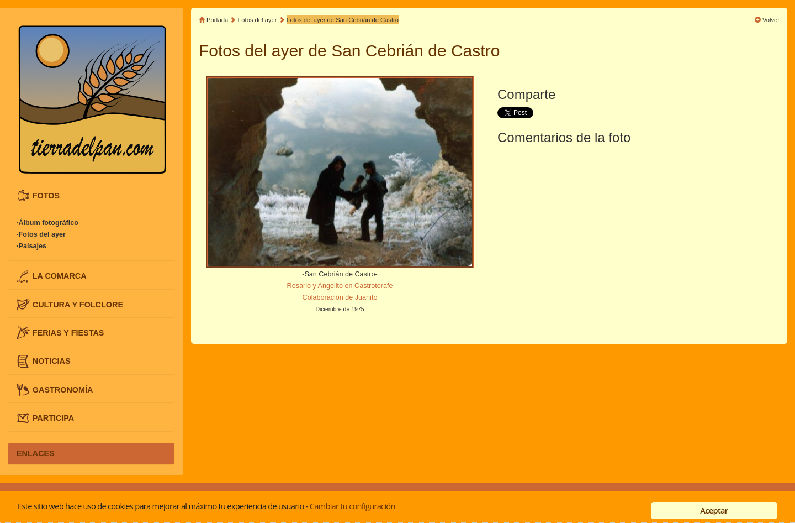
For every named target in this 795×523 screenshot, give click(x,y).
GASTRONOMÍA (63, 389)
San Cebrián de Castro (415, 50)
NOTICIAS (52, 361)
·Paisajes (31, 246)
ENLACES (36, 453)
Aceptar (714, 510)
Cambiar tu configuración (352, 505)
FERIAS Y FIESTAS (68, 332)
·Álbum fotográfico (47, 223)
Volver (771, 20)
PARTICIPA (53, 418)
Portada (217, 20)
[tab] (91, 196)
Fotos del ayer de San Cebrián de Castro (343, 20)
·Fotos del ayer (41, 234)
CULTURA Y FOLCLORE (78, 304)
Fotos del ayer (258, 20)
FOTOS (46, 195)
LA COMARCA (60, 275)
